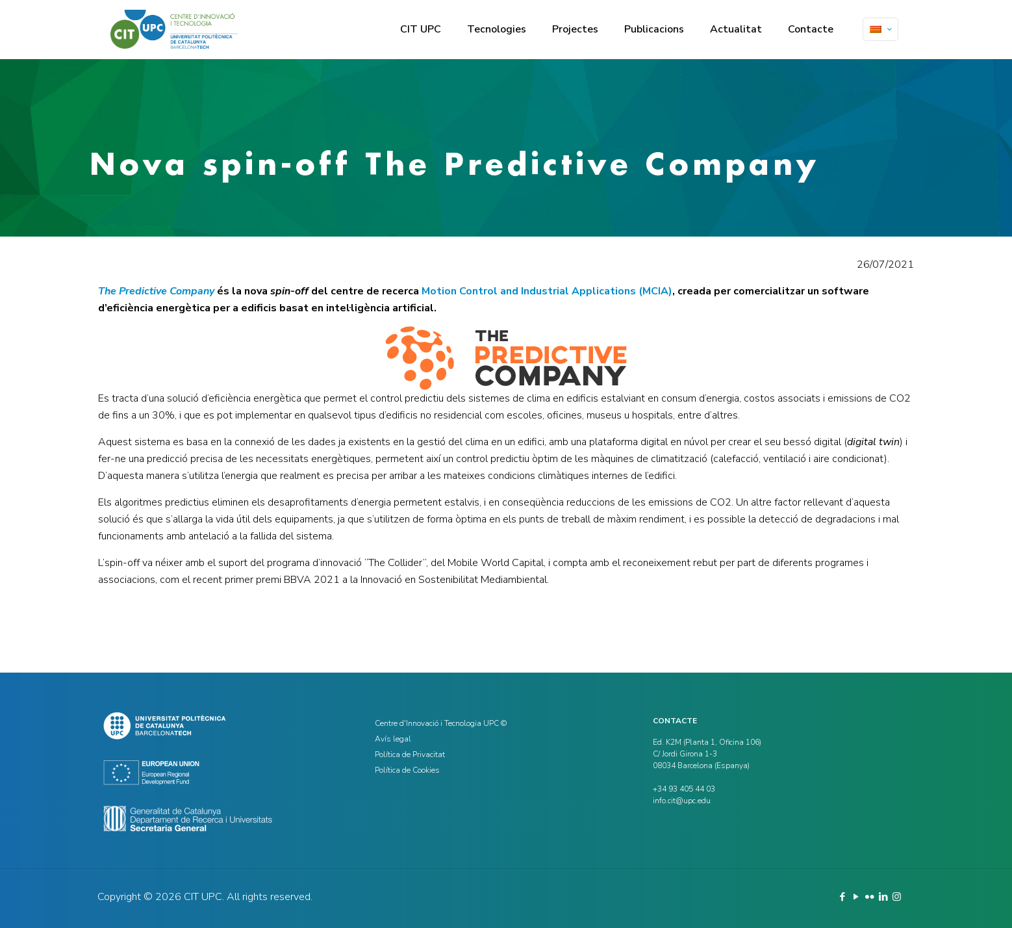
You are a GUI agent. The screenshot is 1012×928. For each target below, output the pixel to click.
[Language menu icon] (880, 29)
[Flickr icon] (869, 896)
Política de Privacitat (410, 754)
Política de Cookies (407, 770)
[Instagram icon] (897, 896)
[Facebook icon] (842, 896)
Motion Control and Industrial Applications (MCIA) (547, 291)
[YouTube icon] (856, 896)
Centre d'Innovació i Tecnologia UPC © (441, 723)
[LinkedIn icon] (883, 896)
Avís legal (393, 739)
